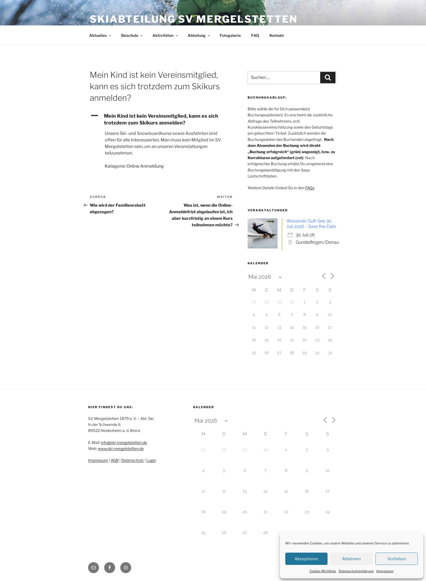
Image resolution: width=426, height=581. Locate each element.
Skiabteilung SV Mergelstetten (194, 19)
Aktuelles (100, 35)
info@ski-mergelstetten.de (124, 442)
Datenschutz (132, 460)
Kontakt (276, 35)
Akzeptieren (306, 558)
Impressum (385, 571)
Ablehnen (351, 558)
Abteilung (199, 35)
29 (279, 302)
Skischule (132, 35)
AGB (115, 460)
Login (151, 460)
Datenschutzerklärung (356, 571)
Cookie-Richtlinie (323, 571)
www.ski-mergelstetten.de (121, 448)
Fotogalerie (230, 35)
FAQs (309, 187)
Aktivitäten (165, 35)
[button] (161, 119)
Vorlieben (396, 558)
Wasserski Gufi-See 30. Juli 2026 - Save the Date (311, 223)
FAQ (255, 35)
